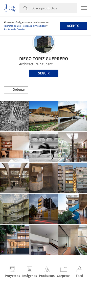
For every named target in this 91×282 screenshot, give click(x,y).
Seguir (44, 73)
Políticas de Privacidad (34, 26)
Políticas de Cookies (14, 29)
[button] (16, 89)
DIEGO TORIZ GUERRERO (43, 59)
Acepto (73, 25)
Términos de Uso (12, 26)
